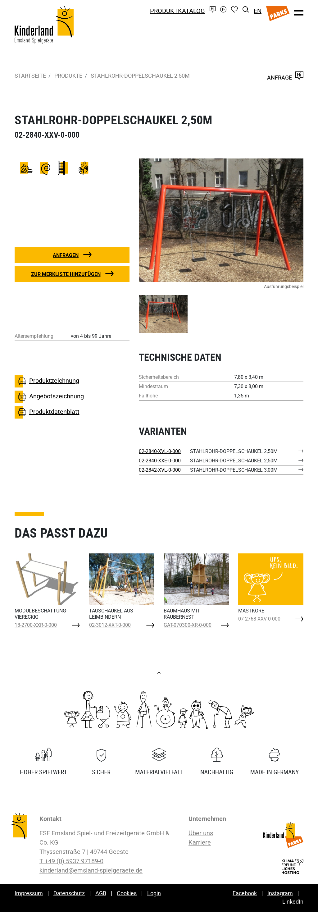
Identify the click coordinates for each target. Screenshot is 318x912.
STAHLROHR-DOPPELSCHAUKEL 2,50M (140, 75)
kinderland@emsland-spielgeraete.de (91, 870)
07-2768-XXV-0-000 (259, 619)
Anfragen (66, 255)
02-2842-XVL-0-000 (160, 470)
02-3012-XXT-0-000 (110, 625)
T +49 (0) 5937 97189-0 (71, 861)
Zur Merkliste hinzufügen (66, 274)
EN (257, 11)
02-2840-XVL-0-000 (160, 451)
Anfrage (285, 77)
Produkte (68, 75)
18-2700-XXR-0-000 (36, 625)
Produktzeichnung (47, 381)
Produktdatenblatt (47, 412)
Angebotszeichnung (49, 397)
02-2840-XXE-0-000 (160, 461)
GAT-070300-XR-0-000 (187, 625)
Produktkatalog (177, 11)
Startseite (30, 75)
